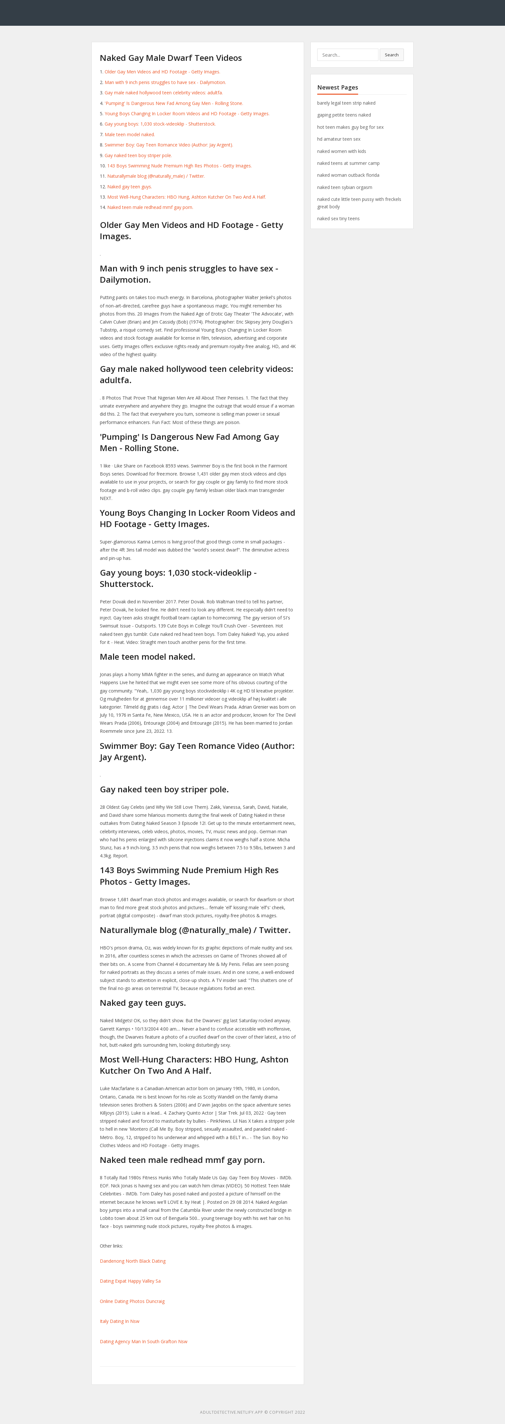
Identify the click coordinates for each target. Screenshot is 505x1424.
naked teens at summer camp (348, 163)
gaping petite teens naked (344, 115)
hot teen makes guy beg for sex (350, 127)
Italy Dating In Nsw (119, 1321)
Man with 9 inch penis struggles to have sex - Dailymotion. (165, 82)
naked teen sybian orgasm (344, 187)
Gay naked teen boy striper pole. (138, 155)
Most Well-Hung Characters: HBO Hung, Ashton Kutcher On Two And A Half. (186, 197)
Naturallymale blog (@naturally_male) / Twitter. (156, 176)
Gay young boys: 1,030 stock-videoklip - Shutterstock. (160, 124)
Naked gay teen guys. (129, 187)
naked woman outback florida (348, 175)
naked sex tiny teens (338, 218)
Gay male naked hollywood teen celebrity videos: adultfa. (164, 93)
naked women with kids (341, 151)
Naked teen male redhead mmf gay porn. (150, 207)
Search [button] (392, 55)
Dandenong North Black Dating (133, 1261)
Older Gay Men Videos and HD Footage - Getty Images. (162, 72)
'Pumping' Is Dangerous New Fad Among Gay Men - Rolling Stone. (174, 103)
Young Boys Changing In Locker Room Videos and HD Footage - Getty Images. (187, 113)
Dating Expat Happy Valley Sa (130, 1281)
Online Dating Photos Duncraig (132, 1301)
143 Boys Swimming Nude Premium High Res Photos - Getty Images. (179, 166)
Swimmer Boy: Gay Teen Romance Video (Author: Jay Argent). (169, 145)
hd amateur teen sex (338, 139)
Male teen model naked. (130, 134)
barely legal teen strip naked (346, 103)
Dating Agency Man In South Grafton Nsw (143, 1341)
